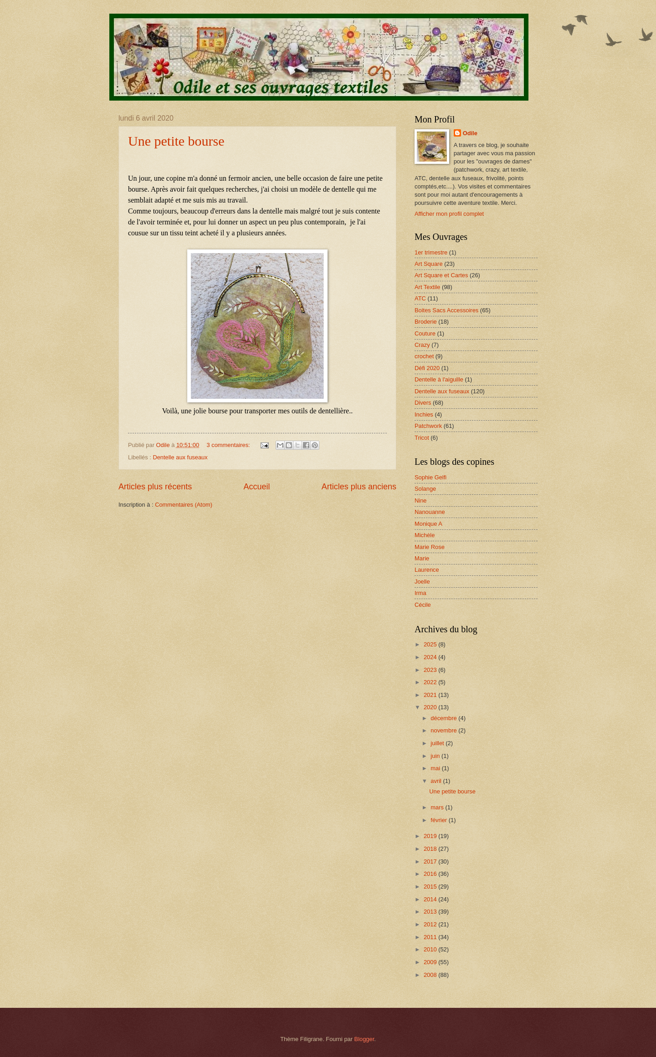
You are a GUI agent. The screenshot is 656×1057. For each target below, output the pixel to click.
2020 (431, 707)
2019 (431, 836)
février (439, 820)
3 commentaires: (229, 445)
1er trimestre (431, 252)
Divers (423, 402)
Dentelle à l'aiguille (439, 379)
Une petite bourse (176, 140)
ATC (420, 298)
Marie (422, 558)
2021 (431, 694)
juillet (438, 743)
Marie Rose (430, 547)
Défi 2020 (427, 368)
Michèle (425, 535)
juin (435, 755)
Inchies (424, 414)
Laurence (427, 569)
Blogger (364, 1039)
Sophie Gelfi (430, 477)
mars (437, 807)
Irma (420, 592)
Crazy (422, 344)
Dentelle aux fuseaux (180, 457)
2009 (431, 962)
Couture (425, 333)
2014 (431, 899)
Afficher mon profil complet (449, 213)
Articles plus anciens (359, 486)
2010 (431, 949)
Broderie (426, 321)
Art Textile (427, 287)
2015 (431, 886)
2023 (431, 669)
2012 (431, 924)
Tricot (422, 437)
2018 (431, 848)
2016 (431, 873)
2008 (431, 974)
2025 (431, 644)
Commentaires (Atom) (183, 504)
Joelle (422, 581)
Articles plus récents (155, 486)
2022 (431, 682)
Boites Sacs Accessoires (446, 310)
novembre (444, 730)
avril (436, 781)
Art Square (429, 263)
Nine (420, 500)
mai (435, 768)
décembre (444, 718)
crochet (424, 356)
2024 (431, 657)
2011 (431, 937)
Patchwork (428, 425)
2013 (431, 911)
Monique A (428, 523)
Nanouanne (430, 511)
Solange (425, 488)
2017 (431, 861)
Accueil (256, 486)
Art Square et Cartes (441, 275)
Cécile (423, 604)
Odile (470, 133)
